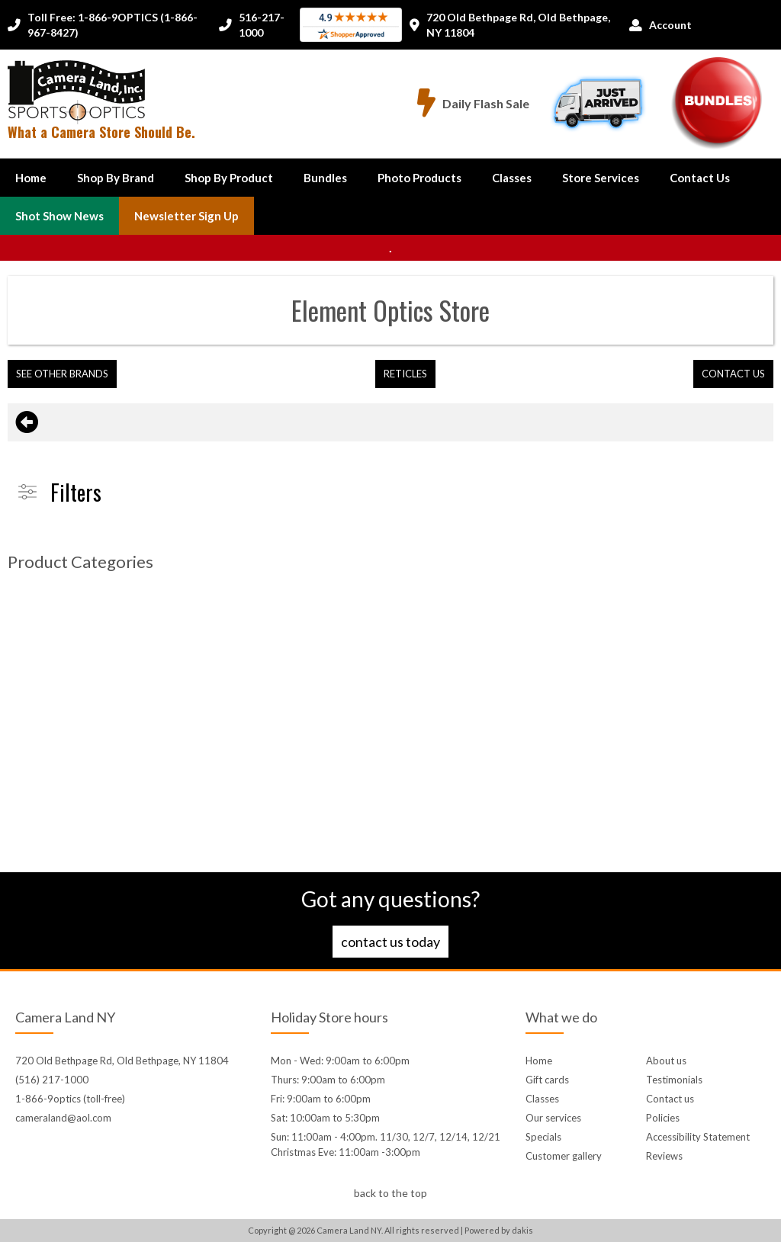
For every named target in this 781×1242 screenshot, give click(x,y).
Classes (512, 178)
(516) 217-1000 (51, 1080)
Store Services (600, 178)
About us (666, 1060)
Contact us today (390, 941)
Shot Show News (59, 216)
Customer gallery (563, 1156)
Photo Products (419, 178)
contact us (733, 373)
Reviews (664, 1156)
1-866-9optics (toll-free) (70, 1099)
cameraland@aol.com (63, 1118)
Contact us (670, 1099)
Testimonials (674, 1080)
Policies (663, 1118)
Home (31, 178)
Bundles (325, 178)
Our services (553, 1118)
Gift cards (547, 1080)
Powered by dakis (498, 1230)
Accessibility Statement (698, 1137)
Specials (543, 1137)
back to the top (390, 1192)
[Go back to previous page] (26, 422)
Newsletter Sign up (186, 216)
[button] (115, 178)
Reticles (405, 373)
